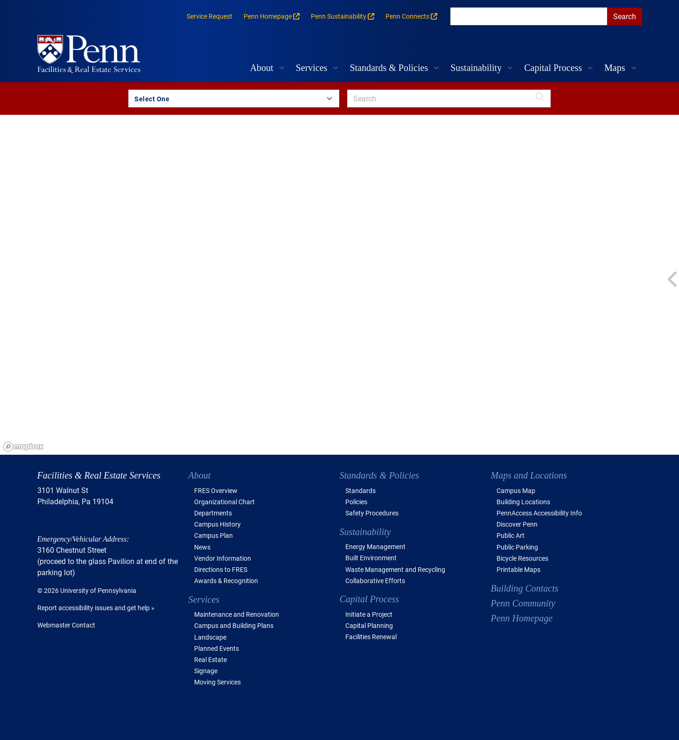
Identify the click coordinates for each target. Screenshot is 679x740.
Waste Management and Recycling (395, 569)
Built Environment (371, 557)
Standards (360, 490)
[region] (339, 285)
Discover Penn (517, 524)
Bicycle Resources (522, 558)
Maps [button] (614, 68)
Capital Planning (369, 625)
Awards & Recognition (226, 580)
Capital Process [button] (553, 68)
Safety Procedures (372, 512)
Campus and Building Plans (233, 625)
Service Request (209, 16)
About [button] (261, 68)
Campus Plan (213, 535)
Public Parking (517, 547)
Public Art (511, 535)
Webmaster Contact (66, 624)
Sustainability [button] (476, 68)
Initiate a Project (368, 614)
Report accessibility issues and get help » (95, 607)
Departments (213, 512)
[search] (528, 16)
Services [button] (312, 68)
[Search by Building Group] (233, 98)
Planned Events (216, 648)
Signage (205, 670)
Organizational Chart (224, 501)
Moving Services (217, 681)
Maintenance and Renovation (236, 614)
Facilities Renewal (371, 636)
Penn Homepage (522, 618)
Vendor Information (222, 558)
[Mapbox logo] (23, 446)
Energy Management (375, 546)
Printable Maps (518, 569)
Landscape (210, 637)
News (202, 547)
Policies (356, 501)
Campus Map (516, 490)
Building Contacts (525, 588)
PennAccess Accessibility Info (539, 512)
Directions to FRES (220, 569)
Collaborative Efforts (375, 580)
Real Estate (210, 659)
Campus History (217, 524)
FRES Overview (216, 490)
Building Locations (523, 501)
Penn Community (523, 603)
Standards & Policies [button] (389, 68)
